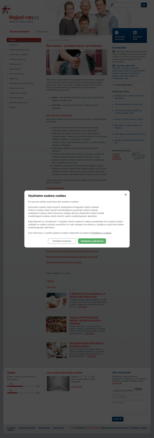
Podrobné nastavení (62, 241)
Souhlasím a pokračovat (92, 241)
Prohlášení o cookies (101, 233)
